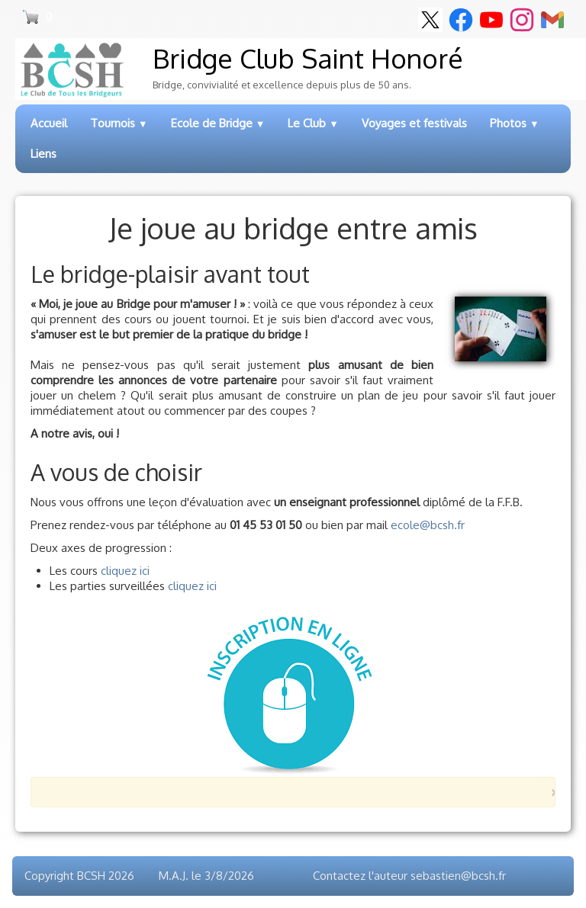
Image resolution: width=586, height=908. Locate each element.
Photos (514, 123)
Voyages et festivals (414, 123)
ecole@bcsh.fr (428, 525)
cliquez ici (125, 570)
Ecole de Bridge (218, 123)
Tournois (119, 123)
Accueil (49, 123)
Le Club (313, 123)
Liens (43, 153)
